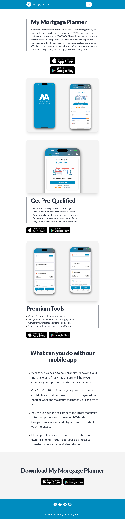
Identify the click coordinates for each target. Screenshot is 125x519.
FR (96, 4)
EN (89, 4)
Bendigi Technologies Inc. (68, 514)
